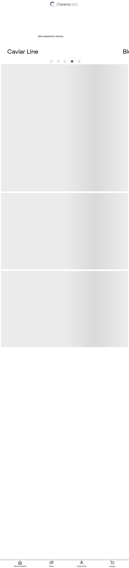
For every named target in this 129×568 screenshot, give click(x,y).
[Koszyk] (112, 564)
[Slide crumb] (51, 61)
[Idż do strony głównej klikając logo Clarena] (64, 4)
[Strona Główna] (20, 564)
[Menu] (51, 564)
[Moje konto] (81, 564)
